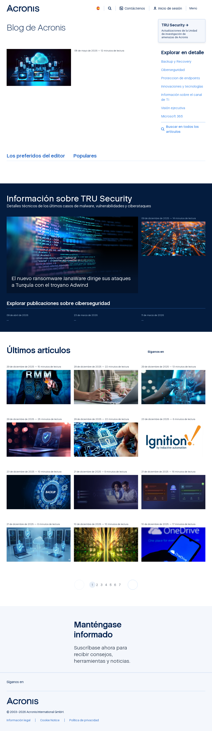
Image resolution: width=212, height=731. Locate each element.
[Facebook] (169, 351)
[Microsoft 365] (183, 116)
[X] (175, 351)
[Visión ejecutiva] (183, 107)
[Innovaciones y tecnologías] (183, 86)
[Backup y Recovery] (183, 61)
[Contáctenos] (132, 10)
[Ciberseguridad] (183, 69)
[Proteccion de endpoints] (183, 78)
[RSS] (202, 351)
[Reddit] (195, 351)
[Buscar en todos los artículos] (183, 128)
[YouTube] (182, 351)
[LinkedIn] (188, 351)
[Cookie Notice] (50, 720)
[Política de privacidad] (84, 720)
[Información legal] (18, 720)
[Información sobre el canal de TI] (183, 97)
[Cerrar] (195, 8)
